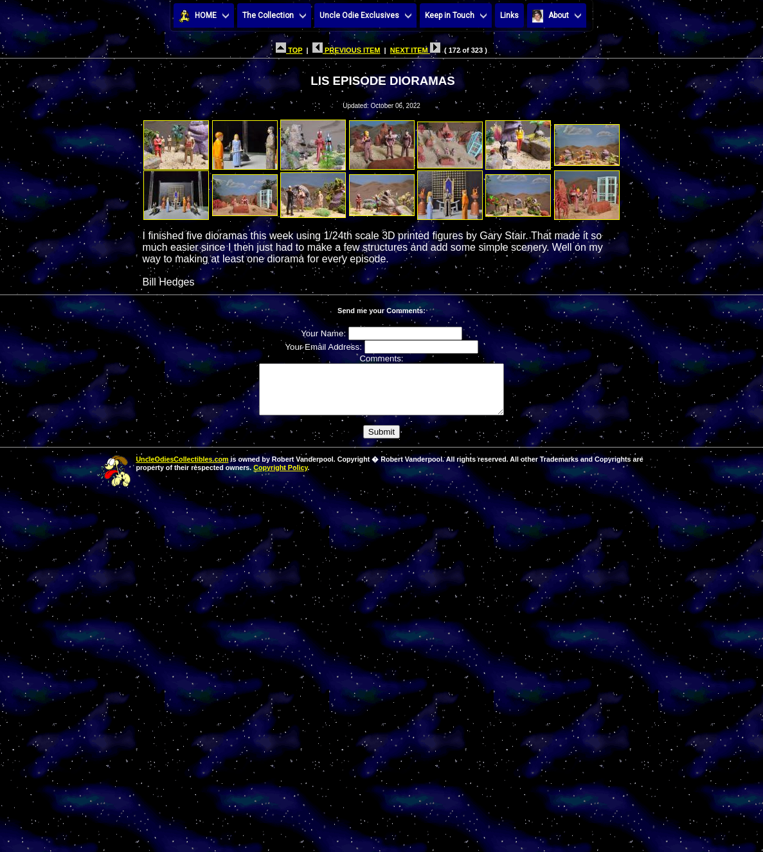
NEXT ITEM (415, 50)
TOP (289, 50)
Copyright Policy (280, 477)
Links (509, 15)
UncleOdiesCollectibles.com (182, 469)
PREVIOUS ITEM (346, 50)
